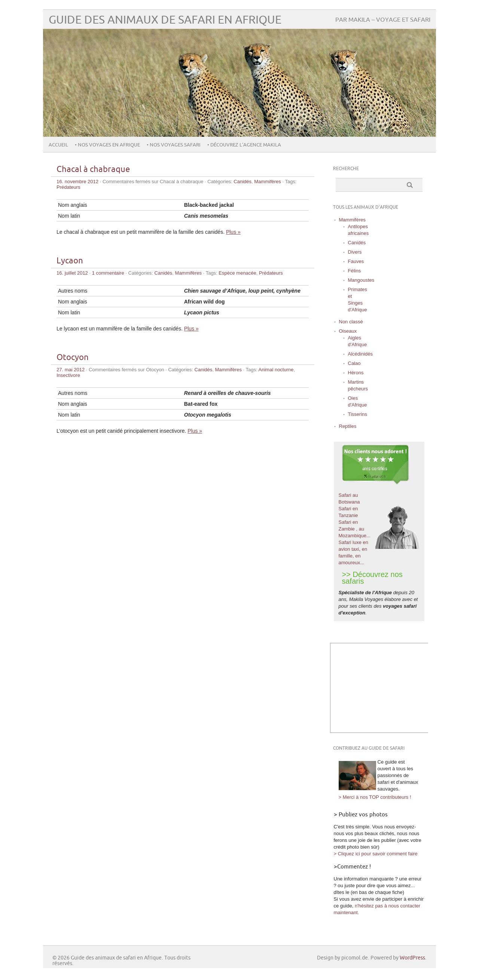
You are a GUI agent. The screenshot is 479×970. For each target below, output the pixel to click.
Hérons (356, 372)
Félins (354, 271)
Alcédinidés (360, 354)
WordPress (412, 958)
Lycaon (70, 261)
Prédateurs (68, 187)
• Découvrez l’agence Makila (243, 145)
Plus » (233, 232)
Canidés (242, 181)
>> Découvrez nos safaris (372, 577)
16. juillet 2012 (72, 273)
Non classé (351, 321)
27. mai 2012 (71, 369)
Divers (355, 252)
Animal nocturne (276, 369)
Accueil (58, 145)
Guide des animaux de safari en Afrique (165, 20)
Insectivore (68, 375)
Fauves (356, 261)
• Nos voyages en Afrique (107, 145)
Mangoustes (361, 280)
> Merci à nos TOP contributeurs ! (375, 797)
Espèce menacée (237, 273)
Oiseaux (348, 331)
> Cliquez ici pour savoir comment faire (376, 853)
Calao (354, 363)
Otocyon (73, 357)
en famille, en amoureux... (353, 555)
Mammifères (267, 181)
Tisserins (357, 414)
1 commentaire (108, 273)
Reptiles (348, 426)
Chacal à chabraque (93, 169)
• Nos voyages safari (173, 145)
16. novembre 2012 (77, 181)
